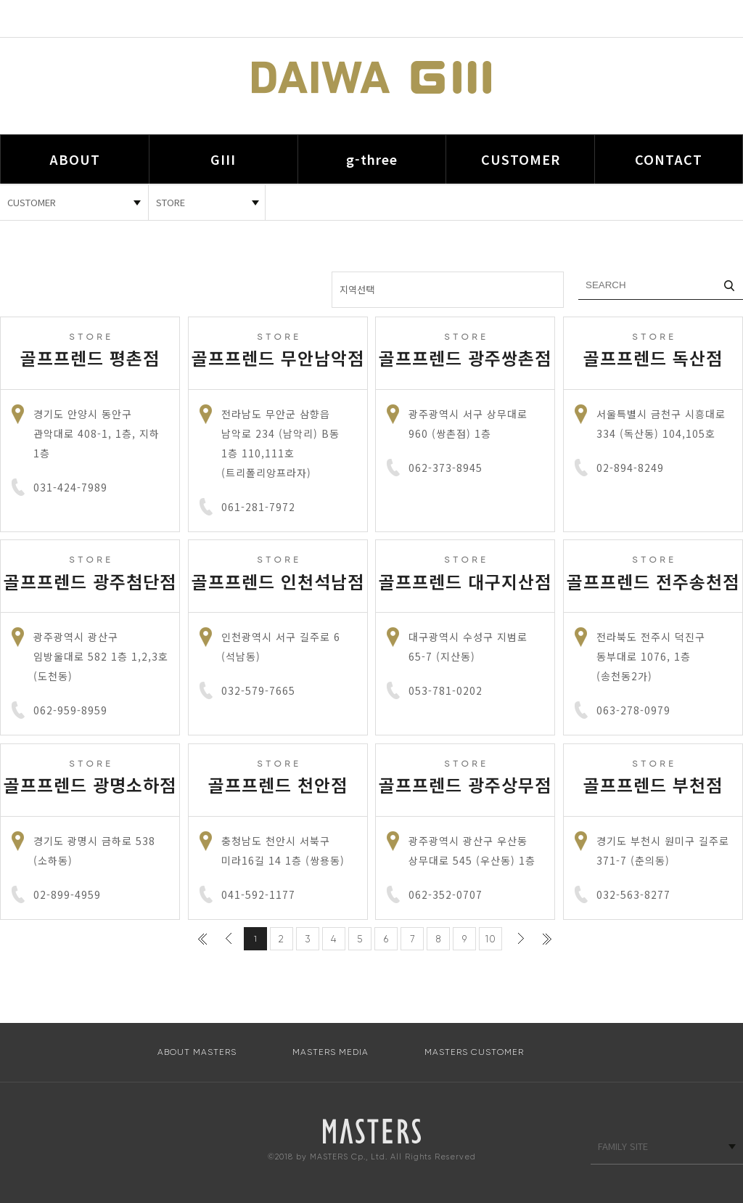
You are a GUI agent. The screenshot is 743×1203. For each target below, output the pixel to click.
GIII (223, 159)
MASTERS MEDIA (330, 1052)
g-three (372, 159)
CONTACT (668, 159)
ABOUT (74, 159)
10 (490, 939)
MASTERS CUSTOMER (474, 1052)
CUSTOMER (520, 159)
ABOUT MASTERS (197, 1052)
